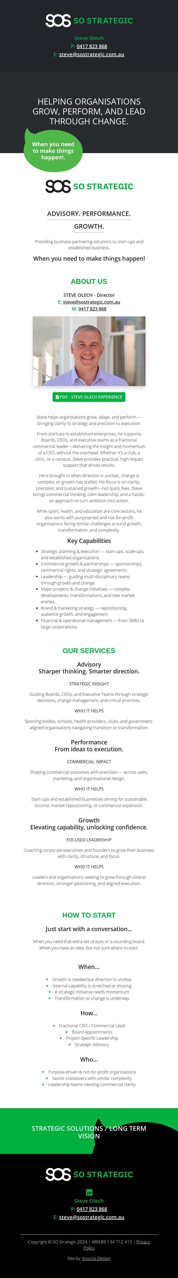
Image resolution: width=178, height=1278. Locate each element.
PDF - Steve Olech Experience (89, 397)
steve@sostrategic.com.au (91, 54)
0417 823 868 (92, 46)
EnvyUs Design (96, 1258)
